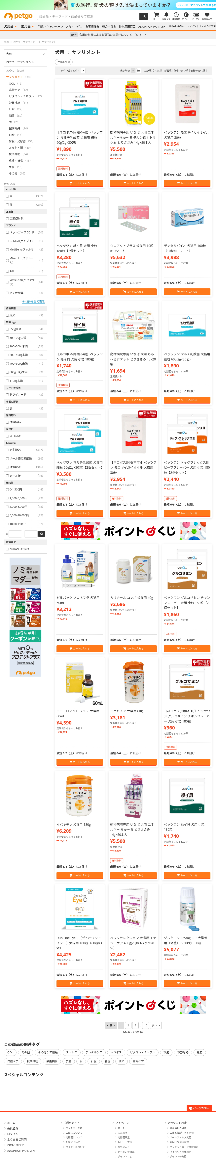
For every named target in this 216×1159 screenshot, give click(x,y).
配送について (73, 1142)
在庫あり (63, 62)
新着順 (167, 70)
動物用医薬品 (127, 26)
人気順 (158, 70)
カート (121, 1128)
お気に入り (124, 1147)
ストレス (71, 1052)
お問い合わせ (15, 1145)
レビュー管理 (125, 1142)
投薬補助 (32, 1061)
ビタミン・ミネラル (142, 1052)
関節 (121, 1061)
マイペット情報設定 (180, 1151)
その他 (25, 1052)
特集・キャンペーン (50, 26)
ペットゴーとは (74, 1128)
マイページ (122, 1123)
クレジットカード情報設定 (184, 1147)
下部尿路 (183, 1052)
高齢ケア (138, 1061)
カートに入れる (80, 183)
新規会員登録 (176, 26)
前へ (112, 1025)
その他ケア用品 (48, 1052)
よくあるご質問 (207, 26)
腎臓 (107, 1061)
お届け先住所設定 (179, 1142)
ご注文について (74, 1132)
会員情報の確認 (178, 1128)
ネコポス (116, 1052)
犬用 (9, 54)
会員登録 (12, 1128)
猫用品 (26, 26)
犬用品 (9, 26)
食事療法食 (92, 26)
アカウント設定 (177, 1123)
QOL (10, 1052)
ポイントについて (75, 1147)
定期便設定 (124, 1137)
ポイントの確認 (178, 1156)
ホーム (11, 1123)
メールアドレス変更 (180, 1137)
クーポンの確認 (126, 1151)
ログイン (191, 26)
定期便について (74, 1137)
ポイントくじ (125, 1156)
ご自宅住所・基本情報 (182, 1132)
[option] (108, 5)
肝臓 (93, 1061)
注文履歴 (122, 1132)
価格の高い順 (198, 70)
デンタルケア (94, 1052)
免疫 (199, 1052)
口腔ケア (12, 1061)
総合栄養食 (109, 26)
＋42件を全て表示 (33, 301)
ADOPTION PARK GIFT (152, 26)
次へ (154, 1025)
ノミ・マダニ (74, 26)
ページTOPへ (199, 1108)
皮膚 (68, 1061)
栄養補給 (51, 1061)
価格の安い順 (181, 70)
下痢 (166, 1052)
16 (145, 1025)
